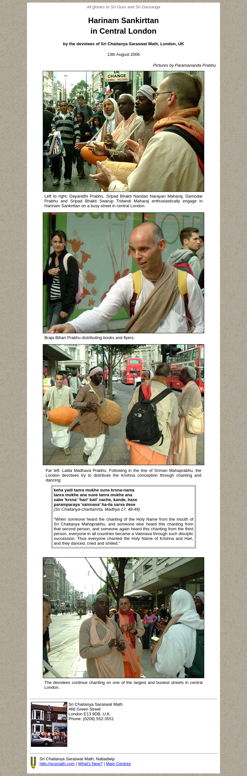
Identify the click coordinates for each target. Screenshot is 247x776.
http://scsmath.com (57, 763)
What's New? (90, 763)
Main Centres (118, 763)
